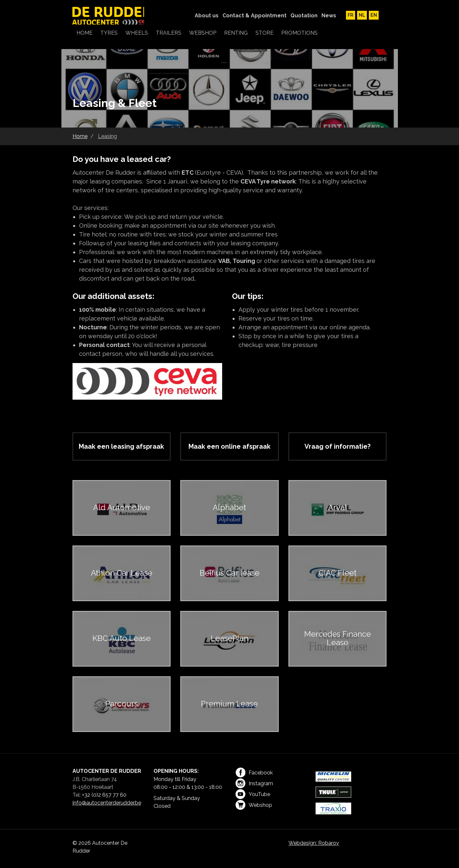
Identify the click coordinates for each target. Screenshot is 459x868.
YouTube (253, 794)
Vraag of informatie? (337, 446)
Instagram (254, 783)
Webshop (254, 805)
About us (207, 15)
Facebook (254, 772)
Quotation (304, 15)
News (328, 15)
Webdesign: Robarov (313, 843)
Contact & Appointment (254, 15)
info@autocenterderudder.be (107, 803)
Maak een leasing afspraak (121, 446)
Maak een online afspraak (229, 446)
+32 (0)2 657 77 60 (104, 795)
